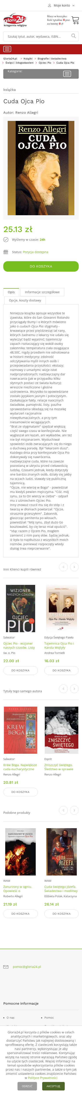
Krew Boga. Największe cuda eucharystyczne (20, 767)
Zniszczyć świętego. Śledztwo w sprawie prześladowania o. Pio (60, 769)
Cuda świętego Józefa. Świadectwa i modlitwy (61, 889)
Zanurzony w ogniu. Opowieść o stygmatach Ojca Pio (18, 891)
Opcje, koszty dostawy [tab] (25, 300)
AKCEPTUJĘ (53, 1086)
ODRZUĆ (27, 1086)
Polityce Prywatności (43, 1078)
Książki (28, 58)
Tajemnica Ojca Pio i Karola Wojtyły (59, 645)
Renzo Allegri (26, 112)
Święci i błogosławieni (19, 62)
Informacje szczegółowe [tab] (42, 292)
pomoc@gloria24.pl (27, 967)
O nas (10, 1017)
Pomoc (49, 1017)
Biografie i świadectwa (52, 58)
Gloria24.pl (10, 58)
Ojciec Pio (45, 62)
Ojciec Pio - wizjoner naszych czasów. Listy (19, 645)
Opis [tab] (11, 292)
